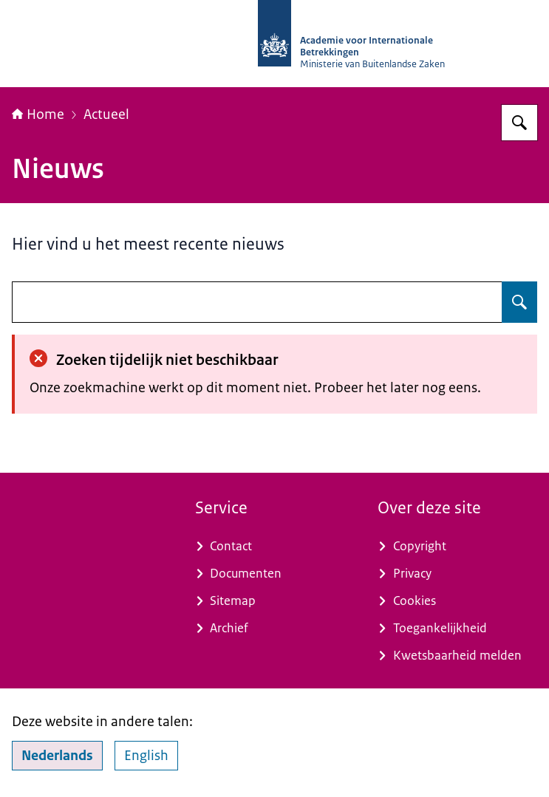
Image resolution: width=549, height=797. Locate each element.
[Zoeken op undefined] (519, 302)
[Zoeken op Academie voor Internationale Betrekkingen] (519, 122)
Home (38, 114)
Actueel (106, 114)
